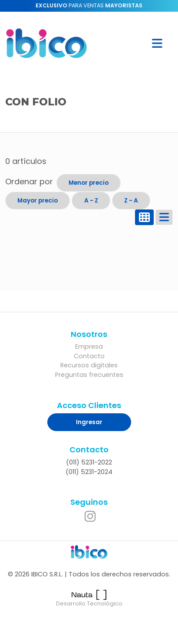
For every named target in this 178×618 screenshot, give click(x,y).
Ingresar (89, 422)
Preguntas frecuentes (89, 374)
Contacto (89, 356)
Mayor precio (37, 200)
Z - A (131, 200)
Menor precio (89, 183)
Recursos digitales (89, 365)
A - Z (91, 200)
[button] (157, 43)
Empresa (89, 346)
